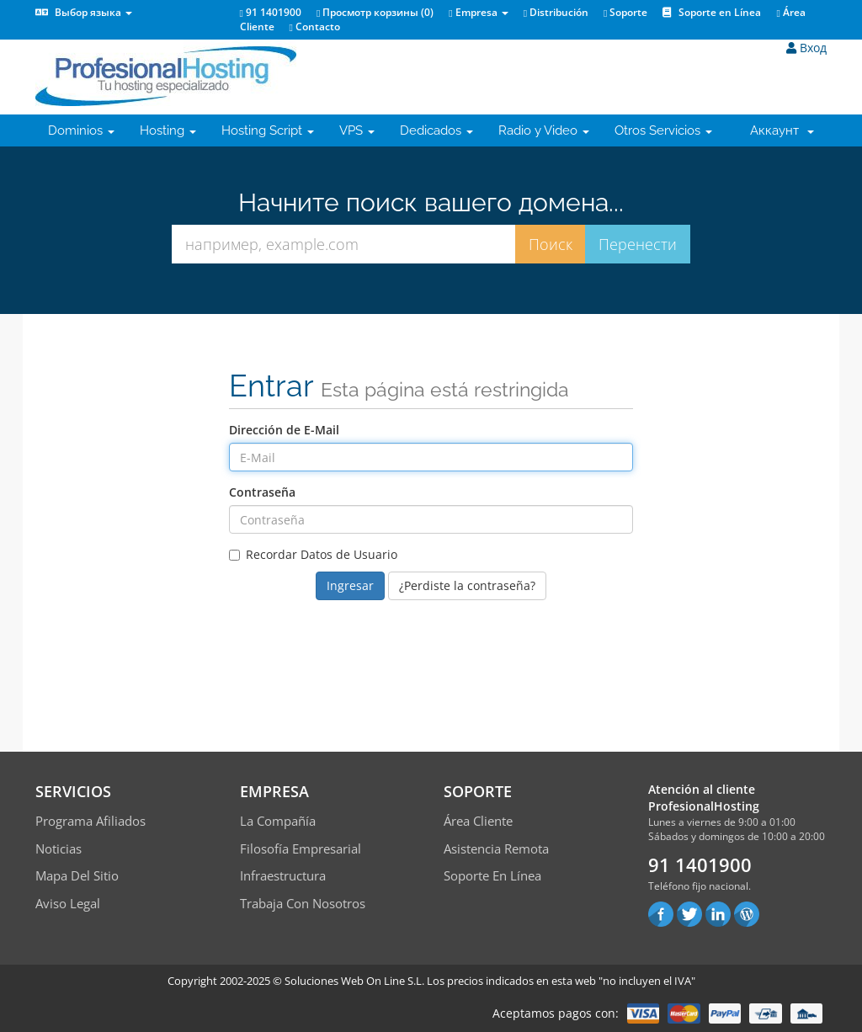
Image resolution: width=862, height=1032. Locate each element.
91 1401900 (270, 12)
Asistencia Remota (496, 848)
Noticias (58, 848)
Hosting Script (267, 130)
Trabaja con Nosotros (302, 903)
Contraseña (262, 492)
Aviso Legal (67, 903)
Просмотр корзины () (375, 12)
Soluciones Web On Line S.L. (354, 980)
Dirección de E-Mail (284, 430)
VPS (357, 130)
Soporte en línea (492, 875)
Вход (806, 48)
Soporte (625, 12)
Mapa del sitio (77, 875)
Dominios (81, 130)
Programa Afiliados (90, 820)
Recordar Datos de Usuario (313, 554)
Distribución (556, 12)
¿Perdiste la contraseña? (467, 585)
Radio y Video (543, 130)
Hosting (168, 130)
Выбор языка (83, 12)
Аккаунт (782, 130)
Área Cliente (478, 820)
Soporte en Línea (711, 12)
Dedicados (436, 130)
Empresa (478, 12)
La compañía (278, 820)
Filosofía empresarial (300, 848)
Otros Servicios (663, 130)
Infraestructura (283, 875)
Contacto (315, 26)
